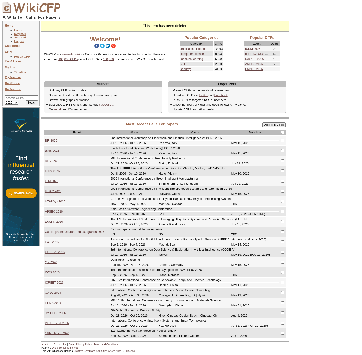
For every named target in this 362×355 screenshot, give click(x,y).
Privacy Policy (84, 344)
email (58, 109)
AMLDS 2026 (254, 64)
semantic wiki (71, 54)
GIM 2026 (51, 181)
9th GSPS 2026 (55, 313)
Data (71, 344)
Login (18, 30)
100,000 (108, 59)
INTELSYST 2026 (57, 323)
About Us (46, 344)
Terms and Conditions (106, 344)
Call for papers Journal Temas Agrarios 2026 (74, 232)
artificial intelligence (193, 48)
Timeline (20, 72)
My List (10, 67)
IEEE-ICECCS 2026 (258, 54)
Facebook (221, 95)
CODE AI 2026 (55, 252)
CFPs (8, 51)
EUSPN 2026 (54, 221)
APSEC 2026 (54, 211)
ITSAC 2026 (53, 191)
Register (20, 34)
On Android (13, 89)
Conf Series (13, 61)
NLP (183, 64)
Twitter (203, 95)
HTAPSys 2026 (55, 201)
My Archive (13, 77)
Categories (12, 45)
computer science (192, 54)
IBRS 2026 (52, 272)
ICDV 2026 (52, 171)
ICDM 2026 (252, 48)
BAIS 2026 (52, 150)
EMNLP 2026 (254, 69)
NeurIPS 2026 (254, 59)
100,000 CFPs (68, 59)
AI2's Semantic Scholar (65, 347)
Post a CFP (22, 56)
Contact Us (60, 344)
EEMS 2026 (53, 303)
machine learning (191, 59)
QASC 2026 (53, 292)
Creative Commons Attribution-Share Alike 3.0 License (104, 350)
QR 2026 (51, 262)
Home (9, 25)
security (185, 69)
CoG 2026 (52, 242)
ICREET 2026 (54, 282)
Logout (19, 41)
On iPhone (12, 83)
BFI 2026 (51, 140)
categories (106, 104)
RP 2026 (51, 161)
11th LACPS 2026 (57, 333)
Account (20, 37)
